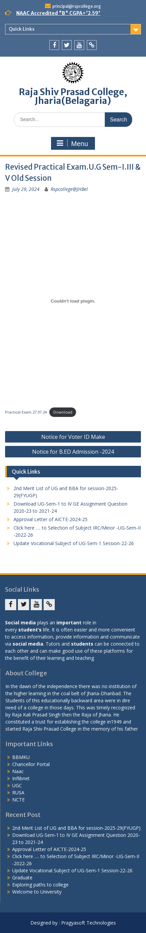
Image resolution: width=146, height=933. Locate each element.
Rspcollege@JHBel (69, 189)
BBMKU (21, 757)
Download (62, 412)
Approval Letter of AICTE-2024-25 (51, 519)
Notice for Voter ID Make (73, 437)
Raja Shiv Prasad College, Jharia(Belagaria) (73, 96)
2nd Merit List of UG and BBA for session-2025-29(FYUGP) (76, 828)
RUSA (18, 792)
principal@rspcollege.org (76, 6)
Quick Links (21, 29)
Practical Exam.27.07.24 (26, 412)
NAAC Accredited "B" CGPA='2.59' (58, 13)
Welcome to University (37, 891)
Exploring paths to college (40, 884)
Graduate (22, 877)
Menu (72, 143)
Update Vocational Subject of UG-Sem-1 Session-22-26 (74, 543)
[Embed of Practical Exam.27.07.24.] (73, 301)
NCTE (18, 799)
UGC (17, 785)
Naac (18, 771)
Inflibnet (21, 778)
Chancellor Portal (31, 764)
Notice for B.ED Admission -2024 (73, 451)
